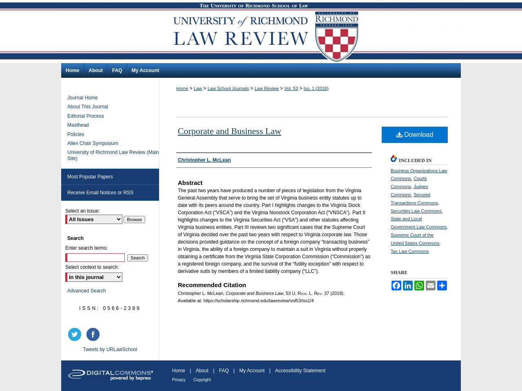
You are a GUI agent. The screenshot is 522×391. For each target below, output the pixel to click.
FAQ (224, 370)
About (202, 370)
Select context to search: (92, 267)
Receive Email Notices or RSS (100, 193)
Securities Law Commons (416, 211)
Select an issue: (82, 211)
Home (182, 88)
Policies (75, 134)
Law (198, 88)
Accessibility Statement (300, 370)
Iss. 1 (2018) (316, 88)
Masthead (78, 125)
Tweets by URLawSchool (110, 349)
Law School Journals (228, 88)
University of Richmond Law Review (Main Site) (113, 155)
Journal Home (82, 98)
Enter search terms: (86, 248)
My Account (252, 370)
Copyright (202, 380)
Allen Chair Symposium (92, 143)
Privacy (179, 380)
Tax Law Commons (410, 251)
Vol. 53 (291, 88)
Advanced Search (86, 291)
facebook (94, 334)
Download (415, 134)
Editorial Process (85, 116)
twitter (75, 334)
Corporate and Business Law (229, 131)
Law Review (266, 88)
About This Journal (87, 107)
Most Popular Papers (90, 177)
